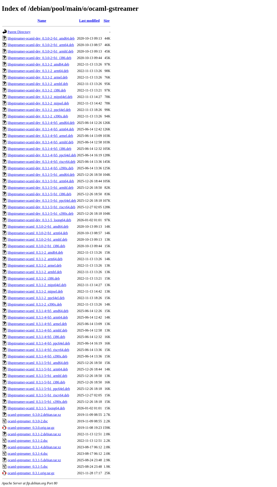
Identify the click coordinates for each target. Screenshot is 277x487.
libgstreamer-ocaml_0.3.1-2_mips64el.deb (37, 285)
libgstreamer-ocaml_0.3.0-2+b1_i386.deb (36, 246)
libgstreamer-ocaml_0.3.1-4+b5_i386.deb (36, 337)
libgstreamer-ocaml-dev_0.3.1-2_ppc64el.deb (39, 110)
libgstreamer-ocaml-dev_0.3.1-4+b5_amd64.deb (41, 123)
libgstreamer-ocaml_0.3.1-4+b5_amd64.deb (38, 311)
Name (41, 20)
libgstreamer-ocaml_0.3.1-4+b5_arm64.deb (38, 317)
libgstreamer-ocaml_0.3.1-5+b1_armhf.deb (37, 376)
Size (107, 20)
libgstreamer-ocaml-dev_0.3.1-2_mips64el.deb (40, 97)
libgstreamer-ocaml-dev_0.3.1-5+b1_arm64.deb (41, 181)
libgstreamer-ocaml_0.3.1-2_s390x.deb (35, 304)
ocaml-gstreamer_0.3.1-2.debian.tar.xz (34, 434)
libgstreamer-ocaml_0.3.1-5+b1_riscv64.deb (38, 395)
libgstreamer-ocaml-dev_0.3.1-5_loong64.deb (39, 220)
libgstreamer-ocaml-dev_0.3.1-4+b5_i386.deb (39, 149)
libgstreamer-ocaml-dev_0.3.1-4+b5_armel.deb (40, 136)
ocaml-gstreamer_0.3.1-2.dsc (28, 440)
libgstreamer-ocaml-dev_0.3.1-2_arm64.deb (38, 71)
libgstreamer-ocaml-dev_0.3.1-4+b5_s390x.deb (40, 168)
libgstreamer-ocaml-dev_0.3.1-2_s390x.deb (38, 116)
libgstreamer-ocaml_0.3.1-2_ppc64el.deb (36, 298)
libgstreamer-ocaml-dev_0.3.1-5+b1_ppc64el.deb (42, 200)
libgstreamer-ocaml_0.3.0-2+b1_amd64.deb (38, 226)
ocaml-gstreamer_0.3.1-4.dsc (28, 453)
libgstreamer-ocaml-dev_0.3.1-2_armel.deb (38, 77)
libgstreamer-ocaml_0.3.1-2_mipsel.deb (35, 291)
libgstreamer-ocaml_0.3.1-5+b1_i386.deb (36, 382)
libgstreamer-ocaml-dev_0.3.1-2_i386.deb (37, 90)
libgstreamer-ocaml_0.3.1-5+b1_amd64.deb (38, 363)
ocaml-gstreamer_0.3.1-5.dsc (28, 466)
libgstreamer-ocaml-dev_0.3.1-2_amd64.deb (38, 64)
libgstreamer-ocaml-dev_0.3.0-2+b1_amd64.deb (41, 38)
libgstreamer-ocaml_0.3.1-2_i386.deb (34, 278)
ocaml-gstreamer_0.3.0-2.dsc (28, 421)
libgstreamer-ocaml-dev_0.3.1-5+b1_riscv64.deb (41, 207)
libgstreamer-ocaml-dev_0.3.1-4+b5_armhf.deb (40, 142)
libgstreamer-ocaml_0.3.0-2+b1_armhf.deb (37, 239)
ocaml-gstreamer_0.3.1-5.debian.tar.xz (34, 460)
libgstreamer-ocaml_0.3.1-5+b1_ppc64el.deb (39, 389)
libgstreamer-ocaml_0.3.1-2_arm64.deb (35, 259)
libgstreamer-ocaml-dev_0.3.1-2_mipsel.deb (38, 103)
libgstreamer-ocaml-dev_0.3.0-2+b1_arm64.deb (41, 45)
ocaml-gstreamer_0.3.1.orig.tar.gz (31, 473)
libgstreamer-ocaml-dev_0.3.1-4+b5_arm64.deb (41, 129)
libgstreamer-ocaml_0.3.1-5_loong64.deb (36, 408)
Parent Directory (19, 32)
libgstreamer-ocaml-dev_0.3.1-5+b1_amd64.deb (41, 174)
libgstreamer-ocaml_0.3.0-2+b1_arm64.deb (38, 233)
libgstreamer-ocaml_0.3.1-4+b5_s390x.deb (37, 356)
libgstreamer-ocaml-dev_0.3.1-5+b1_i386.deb (39, 194)
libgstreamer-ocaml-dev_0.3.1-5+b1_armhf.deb (40, 187)
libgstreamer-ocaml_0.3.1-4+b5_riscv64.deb (38, 350)
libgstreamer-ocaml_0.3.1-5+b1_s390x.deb (37, 402)
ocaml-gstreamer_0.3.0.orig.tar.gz (31, 427)
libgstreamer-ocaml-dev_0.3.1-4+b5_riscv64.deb (41, 161)
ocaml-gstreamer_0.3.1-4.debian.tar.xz (34, 447)
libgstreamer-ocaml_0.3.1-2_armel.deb (34, 265)
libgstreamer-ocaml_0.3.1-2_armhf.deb (35, 272)
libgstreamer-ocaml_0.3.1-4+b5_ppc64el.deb (39, 343)
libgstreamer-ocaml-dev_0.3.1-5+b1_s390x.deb (40, 213)
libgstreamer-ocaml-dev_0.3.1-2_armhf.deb (38, 84)
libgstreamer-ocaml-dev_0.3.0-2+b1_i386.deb (39, 58)
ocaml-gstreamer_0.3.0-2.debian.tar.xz (34, 415)
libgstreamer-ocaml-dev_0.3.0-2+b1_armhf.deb (40, 51)
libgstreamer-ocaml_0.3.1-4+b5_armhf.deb (37, 330)
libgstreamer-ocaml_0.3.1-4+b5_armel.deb (37, 324)
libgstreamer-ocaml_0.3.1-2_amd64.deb (35, 252)
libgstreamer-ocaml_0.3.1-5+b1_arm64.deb (38, 369)
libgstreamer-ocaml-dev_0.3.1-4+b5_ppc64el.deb (42, 155)
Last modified (89, 20)
